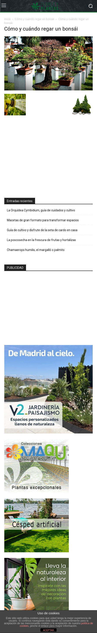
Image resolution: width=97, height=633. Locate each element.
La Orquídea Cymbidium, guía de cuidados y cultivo (41, 210)
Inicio (7, 19)
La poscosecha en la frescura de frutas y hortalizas (41, 240)
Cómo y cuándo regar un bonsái (34, 19)
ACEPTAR (48, 630)
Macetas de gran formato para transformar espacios (43, 220)
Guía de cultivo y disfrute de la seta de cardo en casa (42, 230)
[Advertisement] (36, 157)
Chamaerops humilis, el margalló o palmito (36, 250)
